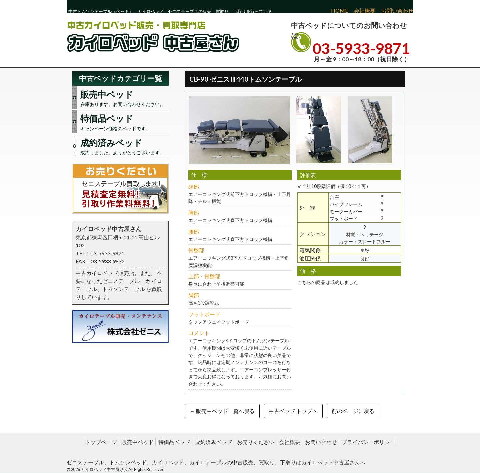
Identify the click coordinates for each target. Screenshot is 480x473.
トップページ (101, 442)
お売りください (255, 442)
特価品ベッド (174, 442)
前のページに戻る (353, 411)
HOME (339, 10)
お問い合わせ (397, 10)
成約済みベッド (213, 442)
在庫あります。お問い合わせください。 (123, 97)
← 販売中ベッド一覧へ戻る (222, 411)
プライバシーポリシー (368, 442)
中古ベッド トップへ (293, 411)
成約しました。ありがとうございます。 (123, 146)
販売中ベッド (138, 442)
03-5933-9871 (361, 48)
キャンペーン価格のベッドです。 (123, 121)
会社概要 (364, 10)
